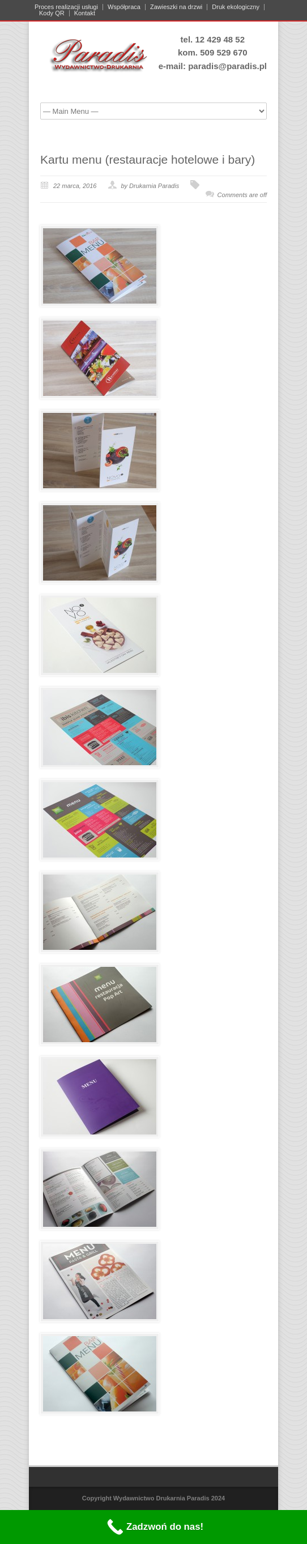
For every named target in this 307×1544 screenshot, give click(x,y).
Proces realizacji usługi (66, 7)
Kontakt (84, 13)
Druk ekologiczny (235, 7)
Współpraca (124, 7)
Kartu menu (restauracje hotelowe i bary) (147, 159)
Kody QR (52, 13)
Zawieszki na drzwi (176, 7)
